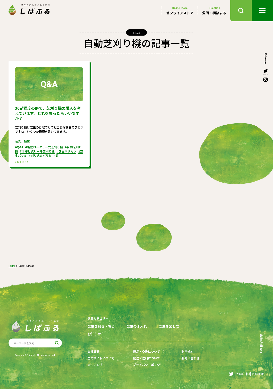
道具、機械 (22, 141)
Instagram (255, 374)
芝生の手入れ (136, 326)
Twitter (236, 374)
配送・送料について (146, 358)
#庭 (56, 155)
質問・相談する (214, 10)
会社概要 (93, 351)
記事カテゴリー (97, 318)
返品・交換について (146, 351)
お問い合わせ (190, 358)
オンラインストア (179, 10)
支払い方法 (94, 365)
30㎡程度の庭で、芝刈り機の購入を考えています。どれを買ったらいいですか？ (48, 113)
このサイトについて (100, 358)
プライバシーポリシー (148, 365)
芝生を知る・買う (101, 326)
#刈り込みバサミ (40, 155)
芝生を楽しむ (169, 326)
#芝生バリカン (66, 151)
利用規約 (187, 351)
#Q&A (19, 147)
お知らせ (94, 334)
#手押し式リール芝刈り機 (37, 151)
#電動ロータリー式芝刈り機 (44, 147)
